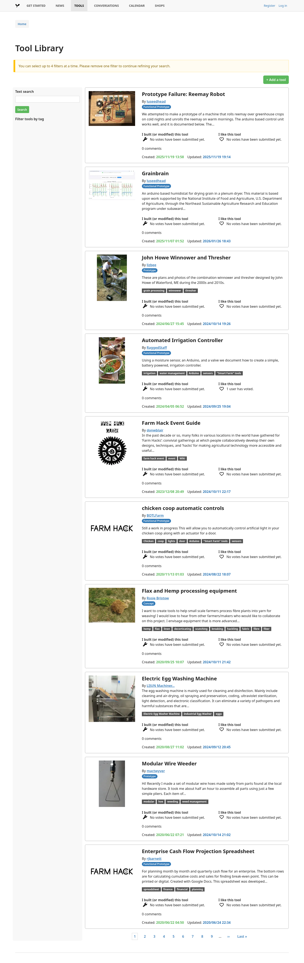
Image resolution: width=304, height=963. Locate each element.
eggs (219, 714)
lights (171, 541)
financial (182, 889)
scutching (201, 629)
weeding (172, 801)
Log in (283, 6)
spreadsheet (151, 889)
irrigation (150, 373)
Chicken (149, 541)
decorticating (182, 629)
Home (22, 24)
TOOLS (79, 6)
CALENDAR (137, 6)
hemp (147, 629)
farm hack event (154, 458)
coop (161, 541)
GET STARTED (36, 6)
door (182, 541)
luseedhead (156, 101)
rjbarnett (154, 858)
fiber (266, 629)
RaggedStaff (157, 347)
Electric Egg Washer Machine (162, 714)
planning (197, 889)
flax (157, 629)
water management (172, 373)
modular (149, 801)
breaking (217, 629)
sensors (208, 373)
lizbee (151, 265)
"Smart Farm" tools (229, 373)
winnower (174, 290)
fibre (256, 629)
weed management (194, 801)
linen (167, 629)
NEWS (60, 6)
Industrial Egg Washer (198, 714)
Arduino (194, 373)
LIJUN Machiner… (161, 685)
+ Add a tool (276, 79)
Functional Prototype (157, 107)
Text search (24, 91)
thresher (190, 290)
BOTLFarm (155, 515)
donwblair (155, 430)
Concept (149, 603)
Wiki (182, 458)
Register (269, 6)
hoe (160, 801)
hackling (232, 629)
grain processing (154, 290)
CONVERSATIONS (106, 6)
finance (167, 889)
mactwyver (156, 771)
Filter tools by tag (29, 119)
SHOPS (160, 6)
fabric (246, 629)
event (171, 458)
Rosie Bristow (158, 598)
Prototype (150, 270)
